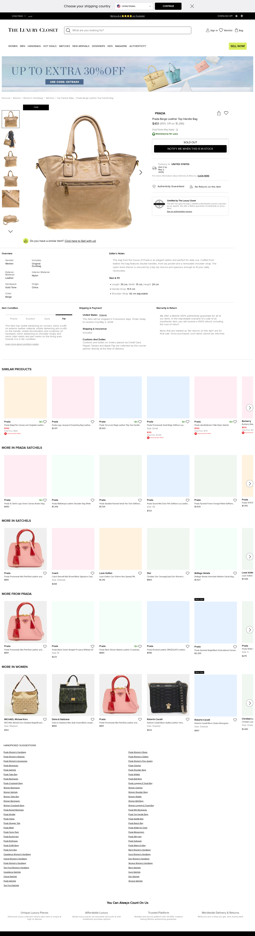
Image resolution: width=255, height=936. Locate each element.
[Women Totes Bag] (66, 798)
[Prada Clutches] (189, 767)
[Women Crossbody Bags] (66, 807)
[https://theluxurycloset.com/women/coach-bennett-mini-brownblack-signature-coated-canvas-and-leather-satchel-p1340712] (73, 555)
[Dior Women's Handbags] (189, 860)
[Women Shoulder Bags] (189, 793)
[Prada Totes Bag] (66, 776)
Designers (98, 46)
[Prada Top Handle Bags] (189, 815)
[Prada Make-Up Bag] (189, 847)
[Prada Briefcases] (66, 842)
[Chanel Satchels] (66, 878)
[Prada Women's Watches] (66, 758)
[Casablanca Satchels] (66, 873)
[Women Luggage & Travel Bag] (189, 807)
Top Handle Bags (65, 98)
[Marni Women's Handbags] (189, 851)
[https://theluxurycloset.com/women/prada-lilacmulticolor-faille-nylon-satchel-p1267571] (215, 404)
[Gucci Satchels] (189, 873)
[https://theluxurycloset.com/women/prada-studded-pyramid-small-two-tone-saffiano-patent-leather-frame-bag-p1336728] (120, 480)
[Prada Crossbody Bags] (66, 784)
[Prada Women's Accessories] (66, 762)
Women (13, 46)
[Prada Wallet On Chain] (189, 829)
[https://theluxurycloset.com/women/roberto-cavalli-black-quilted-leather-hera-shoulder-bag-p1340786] (168, 701)
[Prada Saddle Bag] (189, 820)
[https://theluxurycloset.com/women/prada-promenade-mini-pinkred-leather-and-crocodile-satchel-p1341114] (25, 553)
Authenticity (137, 46)
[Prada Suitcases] (189, 842)
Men (22, 46)
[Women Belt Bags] (189, 802)
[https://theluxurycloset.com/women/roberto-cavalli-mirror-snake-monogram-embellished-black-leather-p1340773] (215, 701)
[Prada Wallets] (189, 776)
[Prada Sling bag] (189, 838)
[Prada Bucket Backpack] (66, 811)
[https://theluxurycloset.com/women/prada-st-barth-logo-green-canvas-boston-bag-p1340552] (25, 480)
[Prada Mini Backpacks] (189, 811)
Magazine (121, 46)
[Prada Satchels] (66, 771)
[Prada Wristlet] (66, 815)
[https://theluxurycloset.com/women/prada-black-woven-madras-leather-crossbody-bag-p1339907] (120, 626)
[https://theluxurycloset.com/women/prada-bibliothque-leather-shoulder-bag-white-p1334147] (73, 480)
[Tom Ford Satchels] (66, 887)
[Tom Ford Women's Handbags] (66, 869)
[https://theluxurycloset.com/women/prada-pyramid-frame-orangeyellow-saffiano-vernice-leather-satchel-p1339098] (215, 480)
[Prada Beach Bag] (189, 824)
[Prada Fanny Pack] (66, 833)
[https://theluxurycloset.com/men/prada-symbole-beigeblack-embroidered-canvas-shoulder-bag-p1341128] (215, 626)
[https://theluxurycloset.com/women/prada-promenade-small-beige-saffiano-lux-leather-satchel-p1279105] (168, 406)
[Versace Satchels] (189, 882)
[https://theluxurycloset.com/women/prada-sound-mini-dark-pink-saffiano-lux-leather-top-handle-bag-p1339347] (168, 482)
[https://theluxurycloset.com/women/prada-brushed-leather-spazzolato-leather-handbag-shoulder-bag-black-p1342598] (168, 626)
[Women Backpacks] (66, 789)
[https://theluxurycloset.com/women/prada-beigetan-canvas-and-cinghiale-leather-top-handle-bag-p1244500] (25, 404)
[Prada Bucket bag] (66, 838)
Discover (6, 98)
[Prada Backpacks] (66, 767)
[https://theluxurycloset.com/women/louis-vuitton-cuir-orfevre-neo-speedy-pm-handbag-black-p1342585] (120, 553)
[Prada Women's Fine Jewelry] (189, 762)
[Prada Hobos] (66, 820)
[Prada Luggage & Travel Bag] (189, 784)
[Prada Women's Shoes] (189, 753)
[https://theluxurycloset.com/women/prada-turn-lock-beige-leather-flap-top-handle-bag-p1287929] (120, 401)
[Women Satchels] (66, 793)
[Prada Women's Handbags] (66, 753)
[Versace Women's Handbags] (189, 864)
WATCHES (64, 46)
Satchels (50, 98)
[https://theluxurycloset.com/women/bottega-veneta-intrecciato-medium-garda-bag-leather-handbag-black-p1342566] (215, 553)
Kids (110, 46)
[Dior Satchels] (189, 878)
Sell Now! (238, 46)
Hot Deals (49, 46)
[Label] (130, 30)
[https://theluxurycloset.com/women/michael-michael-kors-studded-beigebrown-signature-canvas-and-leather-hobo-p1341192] (25, 701)
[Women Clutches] (189, 789)
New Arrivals (80, 46)
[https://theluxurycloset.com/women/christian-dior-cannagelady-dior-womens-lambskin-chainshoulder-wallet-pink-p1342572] (168, 553)
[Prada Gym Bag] (66, 851)
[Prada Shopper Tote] (66, 824)
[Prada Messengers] (189, 833)
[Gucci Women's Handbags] (189, 855)
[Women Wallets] (189, 798)
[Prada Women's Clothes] (189, 758)
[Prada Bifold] (66, 829)
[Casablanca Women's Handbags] (66, 855)
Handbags (34, 46)
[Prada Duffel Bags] (66, 847)
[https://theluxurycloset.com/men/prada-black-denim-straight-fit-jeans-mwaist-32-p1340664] (73, 628)
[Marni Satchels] (189, 869)
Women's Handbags (33, 98)
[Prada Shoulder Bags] (189, 771)
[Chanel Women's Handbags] (66, 860)
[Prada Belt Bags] (189, 780)
